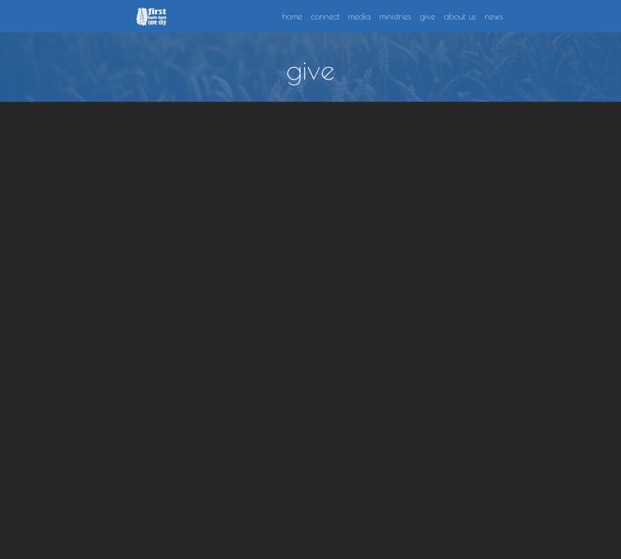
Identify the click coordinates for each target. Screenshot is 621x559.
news (494, 16)
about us (460, 16)
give (427, 16)
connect (325, 16)
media (359, 16)
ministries (395, 16)
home (292, 16)
